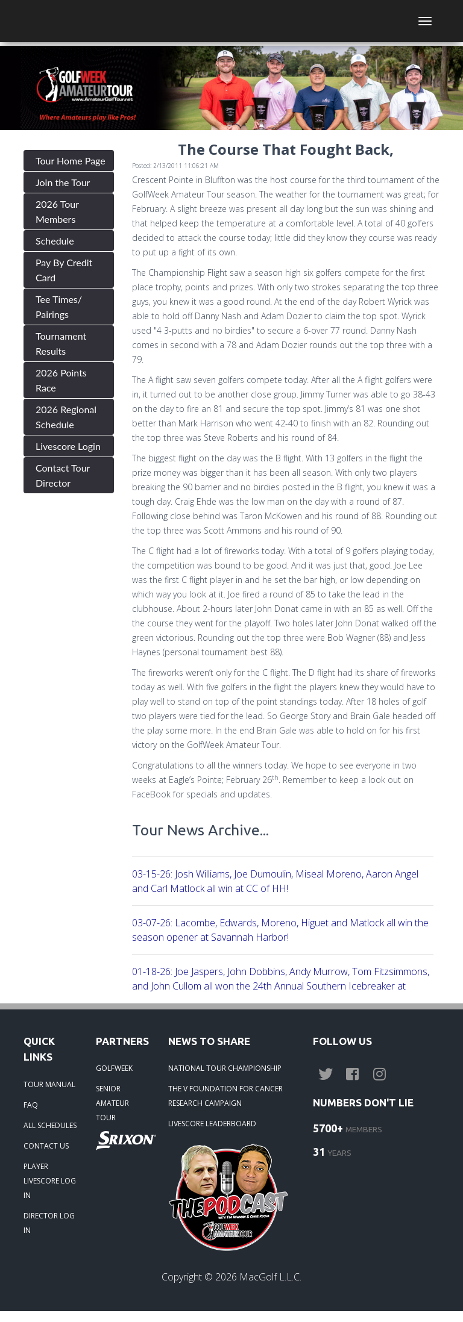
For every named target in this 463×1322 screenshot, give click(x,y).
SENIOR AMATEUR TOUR (112, 1103)
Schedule (55, 240)
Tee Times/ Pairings (59, 306)
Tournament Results (61, 343)
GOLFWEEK (114, 1068)
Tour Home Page (71, 160)
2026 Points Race (61, 380)
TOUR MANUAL (49, 1084)
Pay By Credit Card (64, 270)
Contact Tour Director (63, 475)
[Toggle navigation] (425, 21)
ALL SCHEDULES (50, 1125)
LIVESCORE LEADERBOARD (212, 1123)
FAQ (31, 1105)
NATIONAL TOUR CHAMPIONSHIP (225, 1068)
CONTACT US (46, 1146)
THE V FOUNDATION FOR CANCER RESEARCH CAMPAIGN (225, 1095)
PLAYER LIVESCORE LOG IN (50, 1180)
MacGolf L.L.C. (270, 1276)
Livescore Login (68, 446)
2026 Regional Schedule (66, 417)
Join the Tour (63, 182)
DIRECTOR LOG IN (49, 1223)
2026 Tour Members (57, 211)
